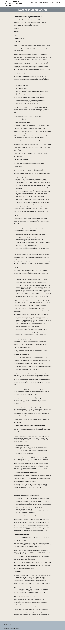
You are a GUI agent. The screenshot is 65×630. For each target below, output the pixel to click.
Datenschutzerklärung (7, 624)
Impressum (5, 622)
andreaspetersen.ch (36, 614)
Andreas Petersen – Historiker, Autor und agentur (13, 3)
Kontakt (5, 626)
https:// (30, 614)
